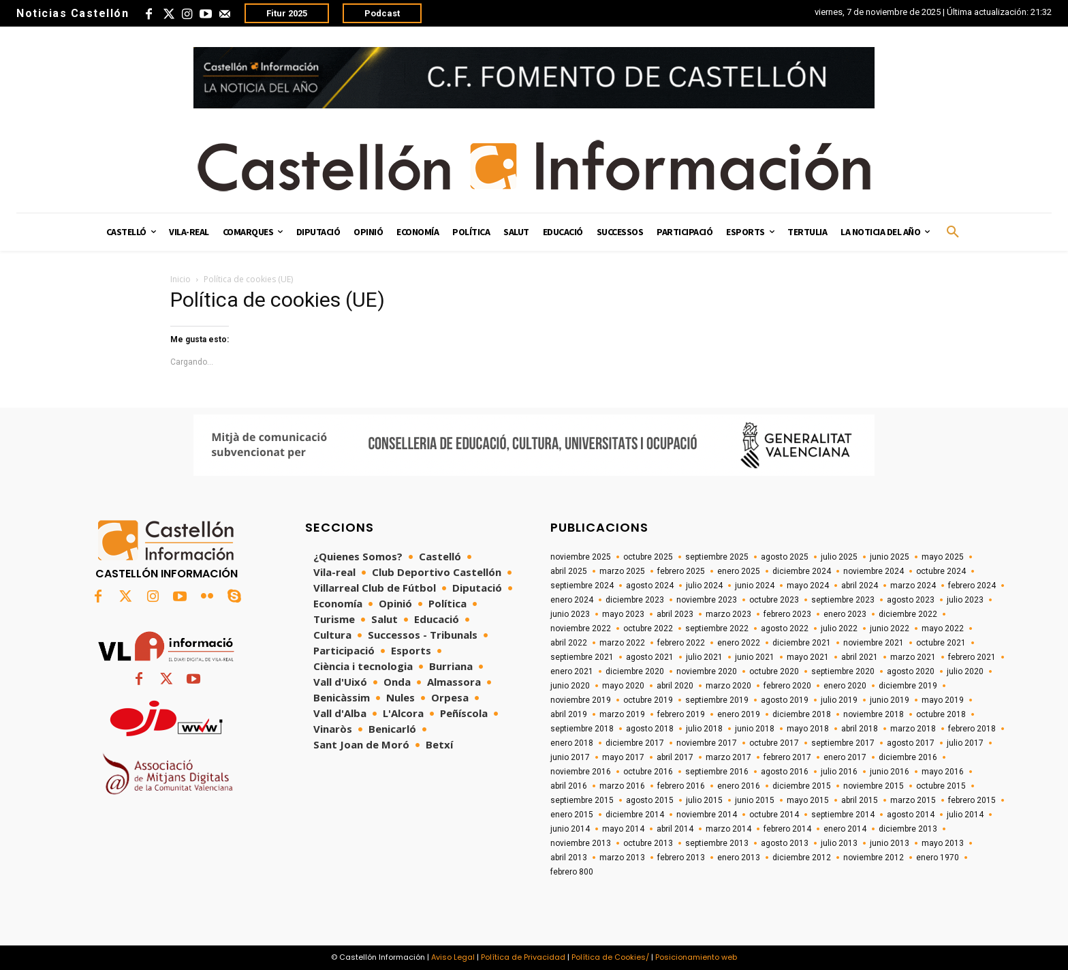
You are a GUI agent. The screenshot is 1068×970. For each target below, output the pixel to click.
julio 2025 (839, 557)
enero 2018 (571, 743)
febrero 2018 (972, 729)
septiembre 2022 (717, 628)
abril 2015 (859, 800)
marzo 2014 (728, 829)
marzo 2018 (913, 729)
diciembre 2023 (635, 600)
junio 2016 (889, 772)
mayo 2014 (623, 829)
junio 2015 (754, 800)
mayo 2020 (623, 686)
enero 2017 (844, 757)
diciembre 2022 (908, 614)
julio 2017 (965, 743)
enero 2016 (738, 786)
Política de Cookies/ (610, 957)
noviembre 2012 (873, 857)
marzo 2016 (622, 786)
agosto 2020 (910, 671)
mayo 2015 (808, 800)
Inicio (180, 279)
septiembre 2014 (843, 814)
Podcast (382, 13)
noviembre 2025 (580, 557)
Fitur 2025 (286, 13)
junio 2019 (889, 700)
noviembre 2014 (706, 814)
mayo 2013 (943, 843)
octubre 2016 (648, 772)
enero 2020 (844, 686)
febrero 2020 (787, 686)
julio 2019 (839, 700)
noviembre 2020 (706, 671)
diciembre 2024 (801, 571)
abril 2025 (568, 571)
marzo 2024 (913, 585)
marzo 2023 (728, 614)
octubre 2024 (941, 571)
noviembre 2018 (873, 714)
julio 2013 (839, 843)
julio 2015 (704, 800)
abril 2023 (675, 614)
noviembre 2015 (873, 786)
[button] (953, 232)
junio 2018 (754, 729)
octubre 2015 (941, 786)
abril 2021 (859, 657)
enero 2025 (738, 571)
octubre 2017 (774, 743)
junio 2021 (754, 657)
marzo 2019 (622, 714)
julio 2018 (704, 729)
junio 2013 (889, 843)
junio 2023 (570, 614)
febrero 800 (571, 872)
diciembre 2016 (908, 757)
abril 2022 (568, 643)
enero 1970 (937, 857)
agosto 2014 (910, 814)
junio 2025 (889, 557)
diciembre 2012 (801, 857)
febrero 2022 (681, 643)
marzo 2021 (913, 657)
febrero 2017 (787, 757)
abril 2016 (568, 786)
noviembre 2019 (580, 700)
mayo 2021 (808, 657)
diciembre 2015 (801, 786)
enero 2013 (738, 857)
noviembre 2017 (706, 743)
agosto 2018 (650, 729)
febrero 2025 (681, 571)
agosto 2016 (784, 772)
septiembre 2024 (582, 585)
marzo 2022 (622, 643)
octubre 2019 (648, 700)
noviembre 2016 (580, 772)
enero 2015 (571, 814)
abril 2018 (859, 729)
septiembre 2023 (843, 600)
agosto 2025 (784, 557)
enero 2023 (844, 614)
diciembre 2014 (635, 814)
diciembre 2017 (635, 743)
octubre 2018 (941, 714)
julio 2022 (839, 628)
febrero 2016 (681, 786)
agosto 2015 (650, 800)
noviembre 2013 (580, 843)
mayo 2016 (943, 772)
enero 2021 (571, 671)
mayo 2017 (623, 757)
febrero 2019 (681, 714)
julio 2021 (704, 657)
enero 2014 (844, 829)
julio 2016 (839, 772)
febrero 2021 (972, 657)
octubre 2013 (648, 843)
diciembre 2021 (801, 643)
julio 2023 (965, 600)
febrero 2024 (972, 585)
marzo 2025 (622, 571)
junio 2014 (570, 829)
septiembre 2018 (582, 729)
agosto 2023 (910, 600)
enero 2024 (571, 600)
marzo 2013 (622, 857)
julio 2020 (965, 671)
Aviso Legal (453, 957)
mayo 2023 (623, 614)
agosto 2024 (650, 585)
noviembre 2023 (706, 600)
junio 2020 (570, 686)
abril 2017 (675, 757)
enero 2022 (738, 643)
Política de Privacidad (523, 957)
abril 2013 (568, 857)
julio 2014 (965, 814)
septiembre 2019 (717, 700)
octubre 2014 (774, 814)
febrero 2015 (972, 800)
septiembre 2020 (843, 671)
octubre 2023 (774, 600)
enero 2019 (738, 714)
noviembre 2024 (873, 571)
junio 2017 (570, 757)
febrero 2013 (681, 857)
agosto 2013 (784, 843)
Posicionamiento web (696, 957)
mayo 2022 (943, 628)
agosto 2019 (784, 700)
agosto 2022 (784, 628)
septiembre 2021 (582, 657)
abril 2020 (675, 686)
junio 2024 (754, 585)
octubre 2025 (648, 557)
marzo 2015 (913, 800)
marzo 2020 (728, 686)
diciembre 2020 (635, 671)
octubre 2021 (941, 643)
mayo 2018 (808, 729)
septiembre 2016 (717, 772)
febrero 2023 (787, 614)
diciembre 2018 (801, 714)
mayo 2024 (808, 585)
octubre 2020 (774, 671)
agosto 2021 (650, 657)
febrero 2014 (787, 829)
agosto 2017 (910, 743)
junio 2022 (889, 628)
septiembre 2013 (717, 843)
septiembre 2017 (843, 743)
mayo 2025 (943, 557)
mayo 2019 (943, 700)
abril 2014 (675, 829)
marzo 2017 (728, 757)
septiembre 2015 (582, 800)
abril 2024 (859, 585)
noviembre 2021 (873, 643)
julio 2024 (704, 585)
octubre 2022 (648, 628)
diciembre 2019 (908, 686)
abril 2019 (568, 714)
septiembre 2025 (717, 557)
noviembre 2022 (580, 628)
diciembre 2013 (908, 829)
